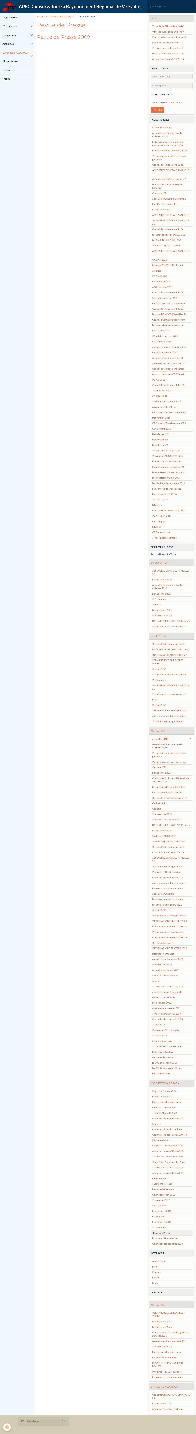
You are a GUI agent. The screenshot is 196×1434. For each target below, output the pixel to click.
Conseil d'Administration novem (168, 319)
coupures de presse (162, 1057)
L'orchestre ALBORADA (164, 494)
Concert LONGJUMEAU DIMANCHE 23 (171, 1396)
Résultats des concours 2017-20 (169, 363)
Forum (6, 78)
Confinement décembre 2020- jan (169, 926)
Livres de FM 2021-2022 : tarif (167, 265)
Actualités (8, 43)
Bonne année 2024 (162, 209)
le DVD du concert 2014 (164, 1062)
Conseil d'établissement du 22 (167, 308)
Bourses (156, 526)
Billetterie (157, 505)
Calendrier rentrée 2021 (164, 297)
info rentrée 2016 (161, 417)
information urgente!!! (164, 953)
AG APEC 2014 (160, 499)
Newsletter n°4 (160, 445)
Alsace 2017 (158, 1024)
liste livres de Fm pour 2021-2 (167, 904)
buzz (154, 699)
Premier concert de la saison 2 (167, 48)
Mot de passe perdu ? (175, 102)
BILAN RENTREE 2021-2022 (167, 240)
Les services (9, 35)
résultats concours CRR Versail (168, 58)
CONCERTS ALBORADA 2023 (168, 852)
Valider (157, 110)
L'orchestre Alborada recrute (167, 792)
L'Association (9, 26)
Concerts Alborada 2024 (165, 1091)
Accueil (41, 16)
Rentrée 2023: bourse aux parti (168, 643)
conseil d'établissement (164, 537)
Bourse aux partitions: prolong (167, 899)
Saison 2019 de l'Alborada (165, 975)
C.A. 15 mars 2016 (161, 428)
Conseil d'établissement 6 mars (168, 368)
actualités (159, 738)
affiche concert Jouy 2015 (165, 450)
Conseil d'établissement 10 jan (168, 164)
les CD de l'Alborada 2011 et (166, 1068)
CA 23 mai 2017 (160, 396)
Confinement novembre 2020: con (170, 937)
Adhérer (156, 604)
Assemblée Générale (163, 893)
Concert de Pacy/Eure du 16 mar (168, 1162)
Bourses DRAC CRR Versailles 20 (169, 314)
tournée (156, 981)
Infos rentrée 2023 (162, 615)
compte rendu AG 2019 (164, 352)
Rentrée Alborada (161, 942)
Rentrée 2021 (159, 705)
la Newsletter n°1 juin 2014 (166, 477)
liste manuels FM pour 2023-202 (168, 234)
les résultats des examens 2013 (168, 483)
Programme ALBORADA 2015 (167, 455)
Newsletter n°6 (160, 434)
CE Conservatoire (161, 532)
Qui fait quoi (158, 521)
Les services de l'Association (167, 488)
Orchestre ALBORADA (164, 836)
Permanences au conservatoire (168, 931)
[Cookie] (7, 1427)
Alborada (156, 270)
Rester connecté (161, 94)
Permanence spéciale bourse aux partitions (169, 158)
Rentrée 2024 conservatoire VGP (169, 654)
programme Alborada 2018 (165, 1008)
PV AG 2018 (158, 379)
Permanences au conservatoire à (169, 626)
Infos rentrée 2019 (162, 964)
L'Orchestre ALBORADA (15, 52)
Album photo (159, 1261)
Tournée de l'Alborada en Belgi (168, 26)
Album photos (10, 61)
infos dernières (160, 1178)
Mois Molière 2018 (161, 1002)
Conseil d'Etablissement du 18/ (168, 510)
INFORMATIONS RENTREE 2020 (169, 710)
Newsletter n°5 (160, 439)
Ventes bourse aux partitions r (168, 31)
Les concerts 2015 (161, 1211)
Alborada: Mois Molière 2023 (167, 819)
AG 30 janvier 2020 (162, 287)
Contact (6, 70)
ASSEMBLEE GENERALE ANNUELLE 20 (170, 172)
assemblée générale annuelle (167, 991)
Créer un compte (158, 102)
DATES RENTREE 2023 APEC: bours (171, 620)
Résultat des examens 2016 (166, 401)
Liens (155, 1283)
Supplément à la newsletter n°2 (168, 466)
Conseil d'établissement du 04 (167, 229)
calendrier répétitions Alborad (167, 1129)
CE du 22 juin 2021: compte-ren (168, 303)
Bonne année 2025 (162, 593)
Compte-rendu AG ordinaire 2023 (169, 150)
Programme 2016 (161, 1200)
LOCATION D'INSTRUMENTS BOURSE (168, 186)
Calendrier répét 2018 (163, 1194)
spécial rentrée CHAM (163, 997)
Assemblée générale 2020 (165, 970)
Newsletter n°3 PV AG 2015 (166, 461)
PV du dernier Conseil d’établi (167, 1046)
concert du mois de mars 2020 (167, 959)
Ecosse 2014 (158, 1216)
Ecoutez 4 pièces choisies (165, 1238)
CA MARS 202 (159, 276)
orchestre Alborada (162, 127)
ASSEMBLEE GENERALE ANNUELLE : (171, 215)
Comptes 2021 (160, 193)
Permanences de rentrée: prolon (169, 674)
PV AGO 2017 (159, 1035)
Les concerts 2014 (161, 1221)
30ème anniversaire (162, 1040)
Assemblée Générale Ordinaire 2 (169, 179)
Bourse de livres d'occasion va (167, 325)
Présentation (159, 599)
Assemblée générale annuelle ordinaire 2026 (167, 135)
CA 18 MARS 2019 (161, 341)
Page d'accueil (10, 17)
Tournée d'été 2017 (162, 390)
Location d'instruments (164, 204)
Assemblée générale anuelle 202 (169, 841)
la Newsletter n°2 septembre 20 (168, 472)
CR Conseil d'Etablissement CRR (169, 412)
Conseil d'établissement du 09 (167, 292)
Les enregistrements (163, 1189)
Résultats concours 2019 (165, 336)
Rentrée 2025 (159, 669)
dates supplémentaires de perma (169, 715)
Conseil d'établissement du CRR (168, 385)
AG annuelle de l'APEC (164, 406)
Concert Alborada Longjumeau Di (169, 37)
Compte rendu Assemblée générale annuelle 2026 (170, 780)
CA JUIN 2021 (159, 259)
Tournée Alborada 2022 (164, 1112)
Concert (156, 808)
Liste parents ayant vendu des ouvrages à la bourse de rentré (168, 143)
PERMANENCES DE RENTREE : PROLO (168, 662)
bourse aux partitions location (167, 888)
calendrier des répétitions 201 (167, 42)
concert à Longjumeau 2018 (166, 1013)
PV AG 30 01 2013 (161, 515)
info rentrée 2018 (161, 1073)
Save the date (159, 1205)
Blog (154, 1266)
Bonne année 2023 (162, 830)
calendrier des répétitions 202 (167, 877)
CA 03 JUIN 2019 (161, 330)
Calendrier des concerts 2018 (167, 1019)
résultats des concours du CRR (168, 53)
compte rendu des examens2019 (169, 346)
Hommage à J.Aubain (163, 1051)
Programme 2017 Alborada (166, 1030)
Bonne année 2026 (162, 579)
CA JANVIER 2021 (161, 281)
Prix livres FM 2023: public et (167, 245)
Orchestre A (158, 803)
